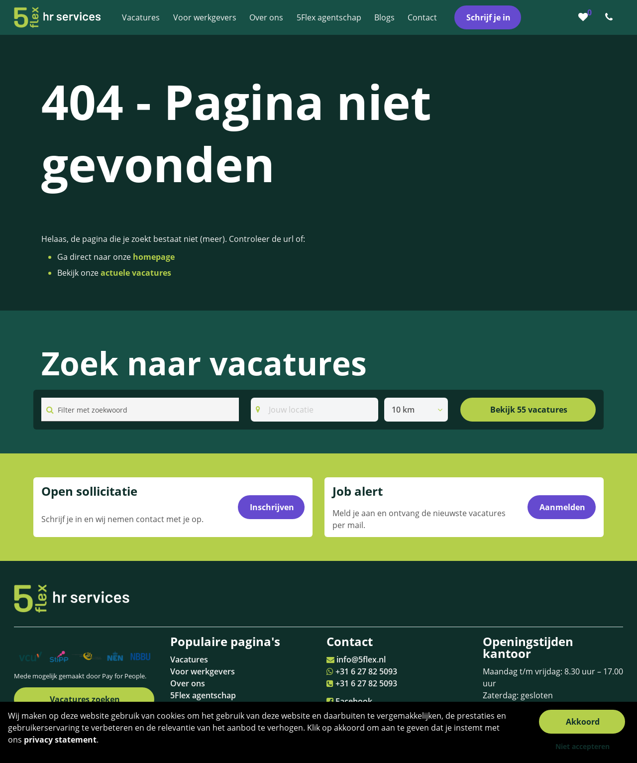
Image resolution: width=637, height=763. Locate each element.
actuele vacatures (136, 272)
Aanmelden (562, 507)
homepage (154, 256)
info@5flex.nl (361, 659)
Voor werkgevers (202, 671)
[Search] (314, 410)
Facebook (353, 701)
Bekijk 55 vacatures (528, 409)
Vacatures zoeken (85, 699)
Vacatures (189, 659)
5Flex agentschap (203, 695)
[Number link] (611, 17)
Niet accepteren (582, 746)
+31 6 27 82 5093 (366, 671)
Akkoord (583, 721)
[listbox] (416, 410)
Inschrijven (272, 507)
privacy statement (60, 739)
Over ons (187, 683)
